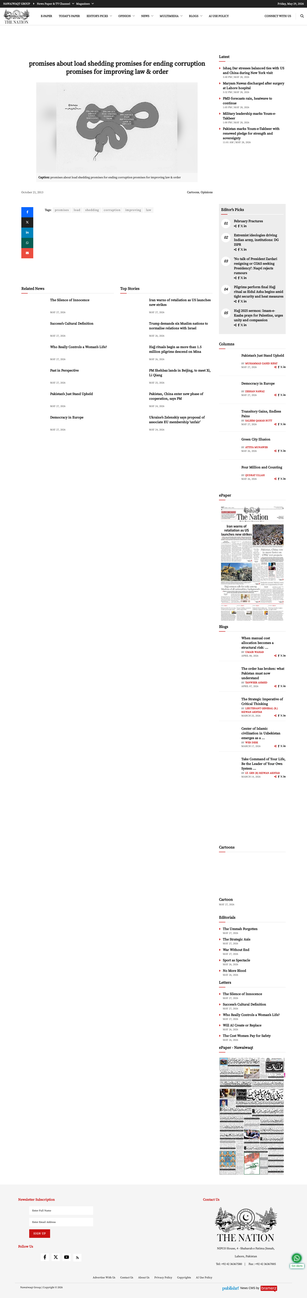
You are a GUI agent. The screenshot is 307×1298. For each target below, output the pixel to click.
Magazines (83, 4)
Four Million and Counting (261, 467)
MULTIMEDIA (169, 16)
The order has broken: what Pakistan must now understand (262, 673)
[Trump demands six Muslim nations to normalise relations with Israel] (133, 330)
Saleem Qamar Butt (258, 420)
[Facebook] (27, 212)
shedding (92, 210)
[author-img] (228, 362)
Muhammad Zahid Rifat (261, 363)
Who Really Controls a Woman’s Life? (78, 347)
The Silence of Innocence (69, 300)
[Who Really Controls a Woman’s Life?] (34, 354)
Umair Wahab (254, 652)
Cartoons (193, 192)
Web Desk (251, 742)
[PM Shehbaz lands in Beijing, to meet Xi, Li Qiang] (133, 377)
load (77, 210)
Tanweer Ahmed (256, 682)
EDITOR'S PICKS (98, 16)
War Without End (236, 950)
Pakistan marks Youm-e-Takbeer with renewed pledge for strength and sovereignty (251, 133)
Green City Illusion (255, 439)
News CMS (248, 1288)
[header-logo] (16, 16)
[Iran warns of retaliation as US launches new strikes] (133, 307)
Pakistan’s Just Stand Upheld (71, 394)
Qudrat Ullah (255, 475)
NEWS (145, 16)
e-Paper (46, 16)
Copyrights (184, 1277)
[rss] (77, 1258)
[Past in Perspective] (34, 377)
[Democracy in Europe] (34, 424)
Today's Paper (69, 16)
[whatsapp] (27, 243)
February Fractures (249, 221)
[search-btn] (302, 16)
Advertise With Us (104, 1277)
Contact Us (127, 1277)
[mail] (27, 253)
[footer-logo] (246, 1224)
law (148, 210)
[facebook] (239, 226)
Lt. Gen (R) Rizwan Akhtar (262, 773)
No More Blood (234, 971)
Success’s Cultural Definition (71, 323)
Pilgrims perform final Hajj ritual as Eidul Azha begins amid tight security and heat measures (258, 292)
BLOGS (194, 16)
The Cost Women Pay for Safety (247, 1036)
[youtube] (66, 1257)
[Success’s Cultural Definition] (34, 330)
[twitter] (27, 222)
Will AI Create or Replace (242, 1025)
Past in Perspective (64, 370)
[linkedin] (27, 233)
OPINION (124, 16)
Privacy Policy (163, 1277)
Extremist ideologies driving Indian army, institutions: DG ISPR (256, 240)
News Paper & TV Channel (54, 4)
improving (133, 210)
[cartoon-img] (252, 875)
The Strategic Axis (236, 939)
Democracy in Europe (66, 417)
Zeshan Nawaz (255, 391)
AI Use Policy (219, 16)
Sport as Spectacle (236, 960)
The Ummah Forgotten (240, 929)
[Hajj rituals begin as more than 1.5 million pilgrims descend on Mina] (133, 354)
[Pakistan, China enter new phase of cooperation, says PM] (133, 401)
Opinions (207, 192)
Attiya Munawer (256, 447)
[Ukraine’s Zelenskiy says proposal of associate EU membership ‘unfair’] (133, 424)
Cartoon (226, 899)
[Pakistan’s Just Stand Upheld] (34, 401)
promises (62, 210)
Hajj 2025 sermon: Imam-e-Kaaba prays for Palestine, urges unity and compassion (258, 315)
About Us (144, 1277)
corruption (112, 210)
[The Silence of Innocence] (34, 307)
